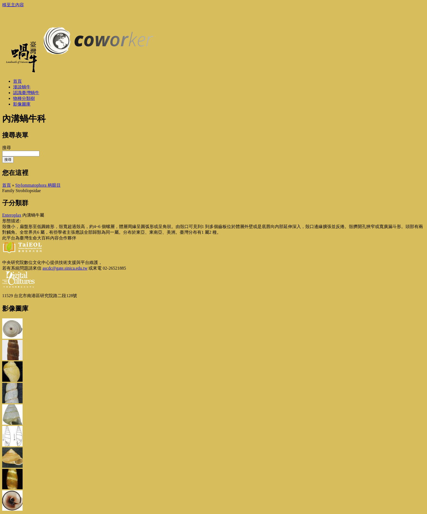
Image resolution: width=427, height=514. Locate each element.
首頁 (6, 185)
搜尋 (6, 147)
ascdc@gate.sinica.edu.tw (64, 268)
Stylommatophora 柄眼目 (38, 185)
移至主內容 (13, 4)
